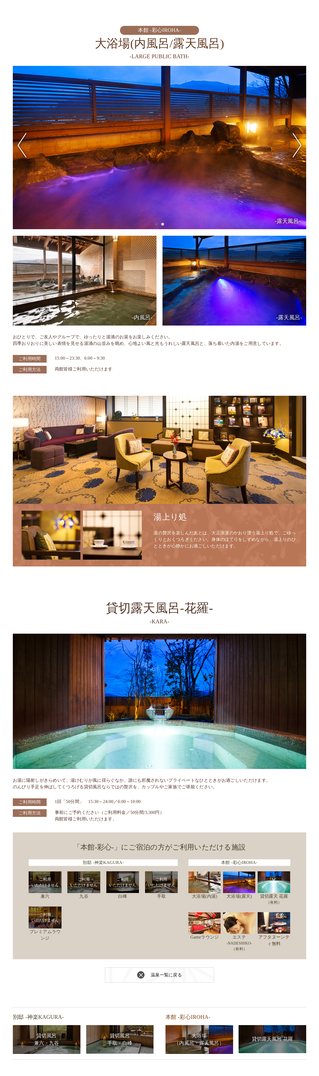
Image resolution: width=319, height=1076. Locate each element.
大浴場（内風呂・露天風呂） (199, 1039)
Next (297, 145)
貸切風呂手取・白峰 (120, 1039)
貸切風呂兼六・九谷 (46, 1039)
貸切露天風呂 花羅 (272, 1039)
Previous (22, 145)
